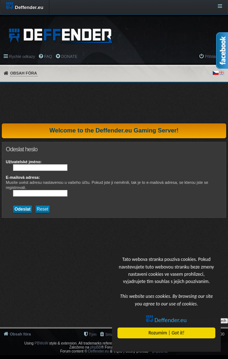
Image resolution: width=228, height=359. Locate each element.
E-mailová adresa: (23, 177)
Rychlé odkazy (22, 56)
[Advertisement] (114, 102)
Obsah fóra (23, 73)
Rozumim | (167, 333)
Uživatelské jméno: (24, 162)
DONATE (69, 56)
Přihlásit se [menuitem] (214, 56)
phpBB (95, 347)
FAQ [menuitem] (48, 56)
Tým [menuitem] (92, 334)
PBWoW (41, 343)
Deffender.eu (166, 320)
